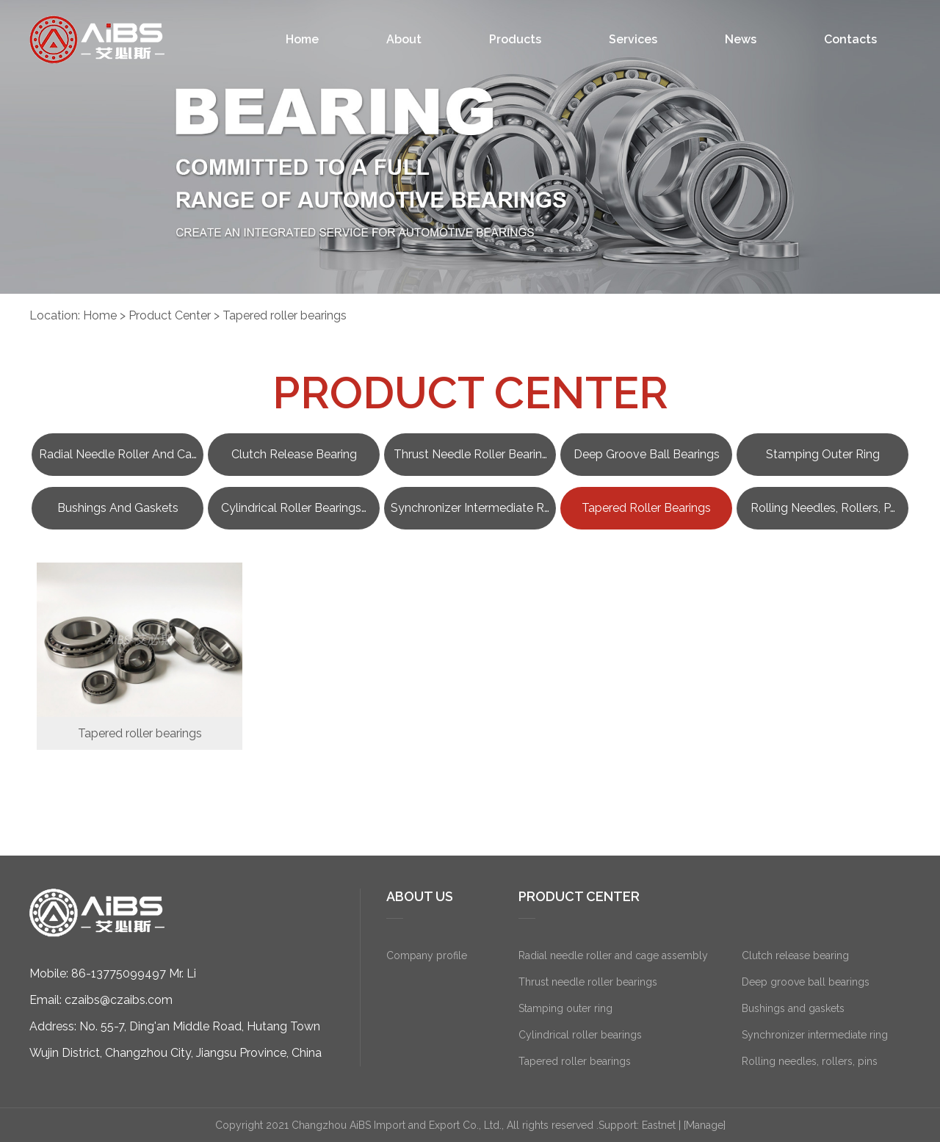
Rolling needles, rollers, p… (823, 508)
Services (633, 39)
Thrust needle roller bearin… (470, 454)
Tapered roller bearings (285, 315)
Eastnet (659, 1125)
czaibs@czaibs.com (119, 1000)
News (740, 39)
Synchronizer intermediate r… (470, 508)
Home (302, 39)
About (404, 39)
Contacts (850, 39)
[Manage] (705, 1125)
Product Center (170, 315)
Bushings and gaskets (117, 508)
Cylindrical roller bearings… (293, 508)
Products (515, 39)
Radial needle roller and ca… (118, 454)
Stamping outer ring (823, 454)
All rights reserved (550, 1125)
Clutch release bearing (294, 454)
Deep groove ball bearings (647, 454)
